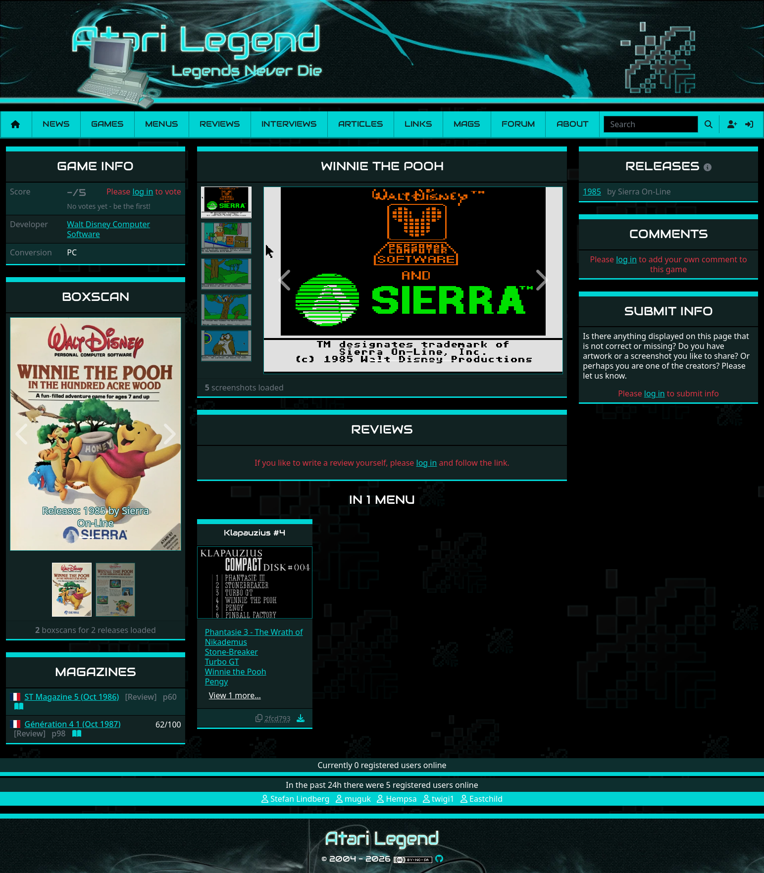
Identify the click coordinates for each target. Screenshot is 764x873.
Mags (467, 124)
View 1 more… (235, 695)
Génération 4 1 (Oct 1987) (73, 724)
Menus (161, 124)
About (573, 124)
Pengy (216, 681)
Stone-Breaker (231, 651)
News (56, 124)
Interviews (288, 124)
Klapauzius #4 (254, 533)
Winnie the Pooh (235, 671)
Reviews (220, 124)
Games (107, 124)
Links (418, 124)
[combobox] (651, 124)
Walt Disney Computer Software (108, 229)
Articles (360, 124)
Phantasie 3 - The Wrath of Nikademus (254, 637)
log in (143, 191)
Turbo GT (222, 661)
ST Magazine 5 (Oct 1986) (72, 697)
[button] (23, 434)
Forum (518, 124)
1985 (592, 191)
